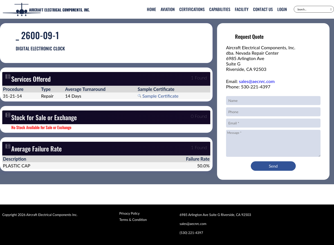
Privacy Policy (129, 213)
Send (273, 166)
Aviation (168, 9)
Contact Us (263, 9)
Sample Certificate (158, 96)
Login (282, 9)
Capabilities (219, 9)
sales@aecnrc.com (257, 81)
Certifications (192, 9)
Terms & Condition (133, 220)
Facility (242, 9)
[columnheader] (21, 89)
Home (151, 9)
